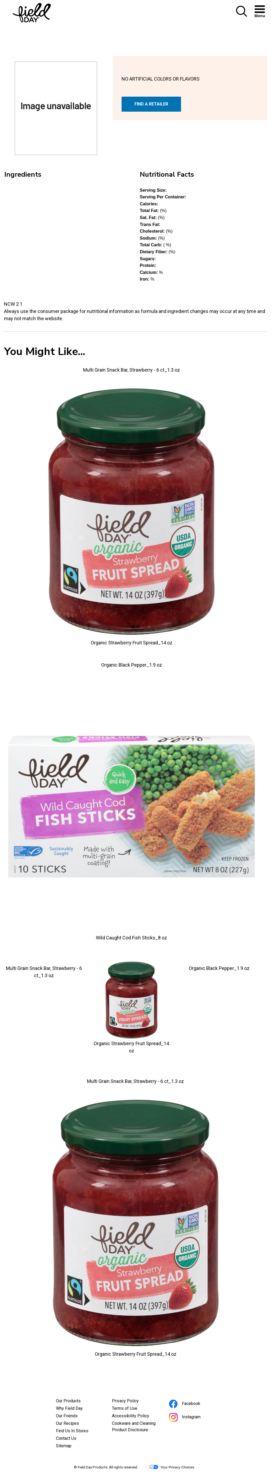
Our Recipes (67, 1423)
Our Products (68, 1400)
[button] (241, 15)
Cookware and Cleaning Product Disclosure (135, 1427)
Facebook (192, 1404)
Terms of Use (132, 1409)
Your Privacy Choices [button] (171, 1467)
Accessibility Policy (135, 1416)
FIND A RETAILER (151, 104)
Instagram (192, 1417)
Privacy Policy (132, 1401)
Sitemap (63, 1445)
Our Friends (67, 1415)
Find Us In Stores (72, 1430)
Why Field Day (69, 1408)
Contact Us (66, 1438)
